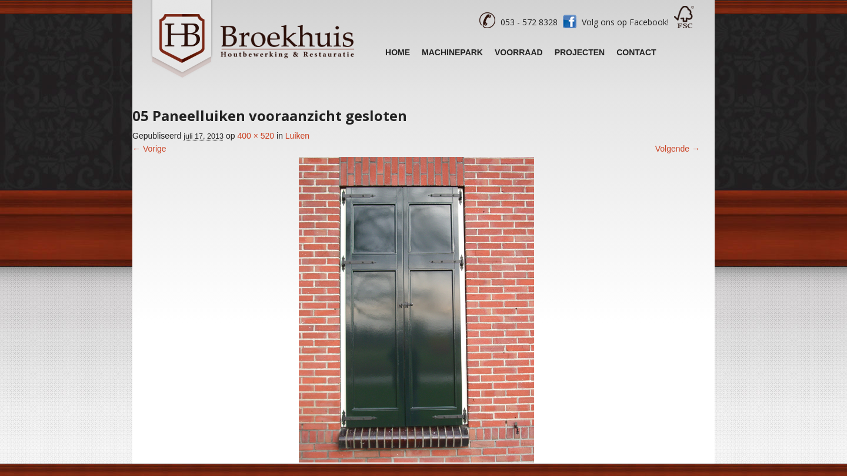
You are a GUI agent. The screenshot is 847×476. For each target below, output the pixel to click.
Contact (636, 52)
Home (397, 52)
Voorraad (519, 52)
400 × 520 (255, 135)
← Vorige (149, 148)
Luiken (297, 135)
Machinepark (452, 52)
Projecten (580, 52)
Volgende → (677, 148)
